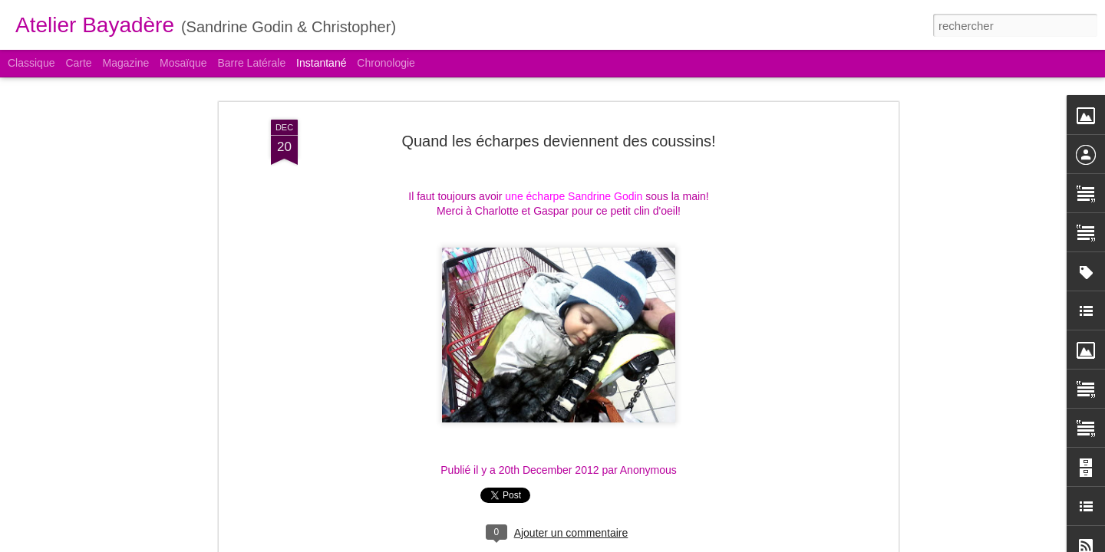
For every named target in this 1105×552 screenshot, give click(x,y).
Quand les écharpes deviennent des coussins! (558, 141)
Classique (31, 63)
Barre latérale (251, 63)
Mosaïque (183, 63)
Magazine (126, 63)
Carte (78, 63)
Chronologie (386, 63)
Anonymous (648, 470)
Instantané (321, 63)
